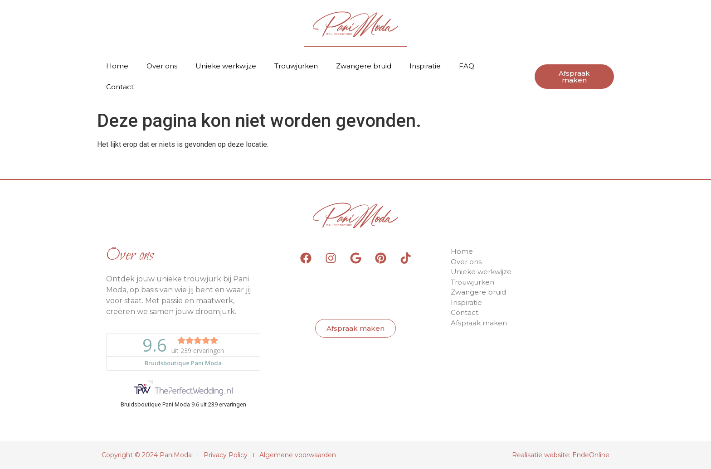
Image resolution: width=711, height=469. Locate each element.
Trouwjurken (296, 66)
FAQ (466, 66)
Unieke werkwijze (225, 66)
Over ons (161, 66)
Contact (120, 86)
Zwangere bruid (363, 66)
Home (117, 66)
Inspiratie (425, 66)
